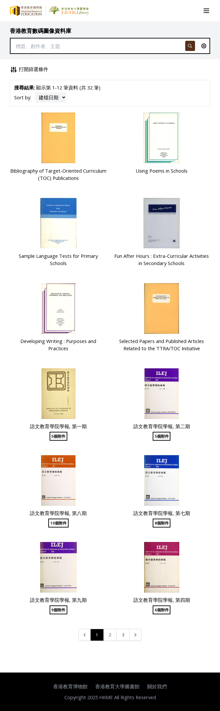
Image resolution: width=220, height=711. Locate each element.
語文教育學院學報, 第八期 (58, 513)
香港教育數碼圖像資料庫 (40, 31)
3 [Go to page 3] (123, 635)
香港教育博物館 (70, 686)
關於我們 (157, 686)
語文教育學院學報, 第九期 (58, 600)
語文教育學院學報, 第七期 (161, 513)
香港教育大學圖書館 (117, 686)
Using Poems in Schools (161, 170)
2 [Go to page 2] (110, 635)
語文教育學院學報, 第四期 (161, 600)
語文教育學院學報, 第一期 (58, 426)
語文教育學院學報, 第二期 (161, 426)
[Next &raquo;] (135, 635)
